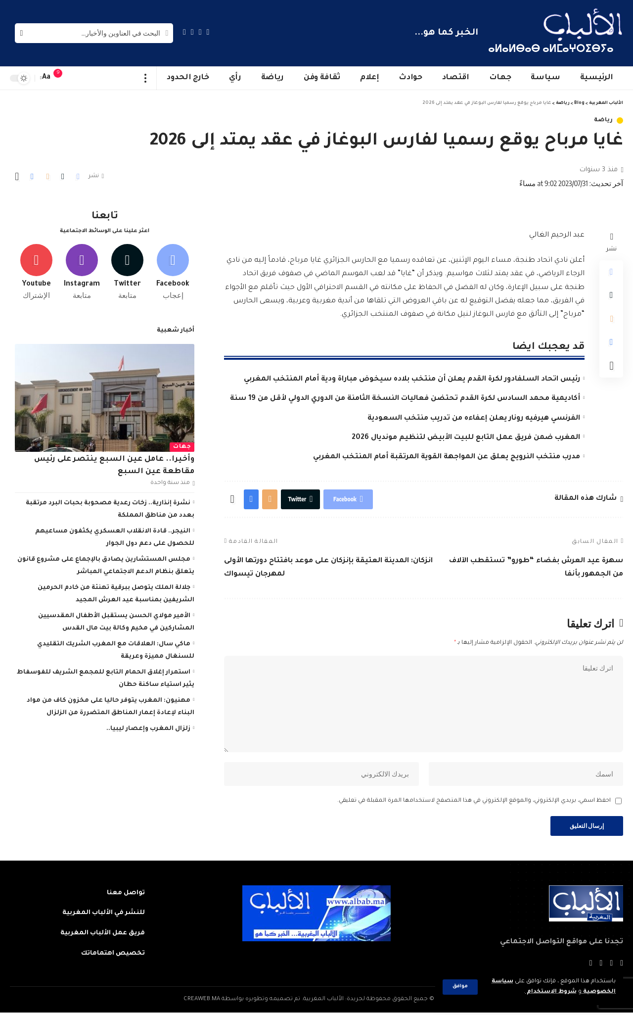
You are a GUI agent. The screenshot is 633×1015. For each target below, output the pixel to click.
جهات (182, 445)
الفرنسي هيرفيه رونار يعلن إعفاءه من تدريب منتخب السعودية (473, 419)
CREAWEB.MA (201, 1002)
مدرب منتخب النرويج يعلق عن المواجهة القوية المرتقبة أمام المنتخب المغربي (446, 457)
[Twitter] (200, 32)
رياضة (604, 120)
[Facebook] (208, 32)
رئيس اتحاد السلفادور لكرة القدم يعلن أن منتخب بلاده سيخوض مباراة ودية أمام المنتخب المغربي (412, 380)
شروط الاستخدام (551, 992)
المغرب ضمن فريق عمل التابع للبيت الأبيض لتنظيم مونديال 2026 (466, 438)
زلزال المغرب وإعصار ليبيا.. (148, 727)
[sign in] (78, 78)
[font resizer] (46, 78)
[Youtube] (36, 270)
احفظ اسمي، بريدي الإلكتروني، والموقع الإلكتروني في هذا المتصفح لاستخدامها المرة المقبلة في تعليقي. (474, 803)
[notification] (63, 78)
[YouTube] (192, 32)
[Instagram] (184, 32)
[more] (146, 78)
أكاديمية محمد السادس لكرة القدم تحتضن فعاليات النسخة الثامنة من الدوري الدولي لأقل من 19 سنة (405, 399)
